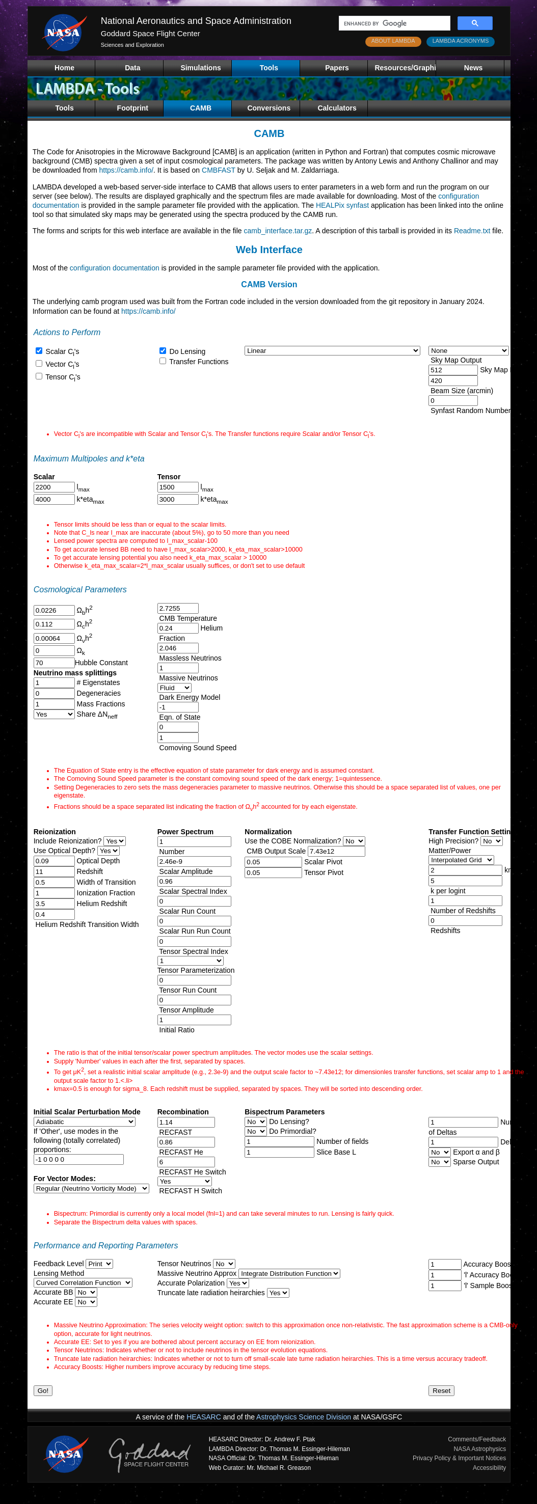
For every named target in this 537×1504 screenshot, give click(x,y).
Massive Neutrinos (187, 678)
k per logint (446, 891)
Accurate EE (53, 1302)
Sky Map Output (454, 360)
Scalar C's (61, 351)
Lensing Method (59, 1273)
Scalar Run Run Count (194, 931)
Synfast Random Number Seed (478, 410)
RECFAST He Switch (192, 1172)
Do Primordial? (291, 1131)
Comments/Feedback (477, 1439)
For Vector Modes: (65, 1178)
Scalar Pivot (323, 862)
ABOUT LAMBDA (393, 41)
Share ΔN (96, 714)
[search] (393, 23)
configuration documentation (114, 268)
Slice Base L (335, 1152)
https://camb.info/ (126, 170)
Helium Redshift (101, 903)
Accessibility (489, 1467)
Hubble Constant (101, 663)
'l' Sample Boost (488, 1285)
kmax (511, 870)
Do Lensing (187, 351)
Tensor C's (62, 377)
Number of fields (341, 1141)
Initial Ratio (176, 1030)
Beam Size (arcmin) (460, 391)
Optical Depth (97, 861)
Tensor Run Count (187, 990)
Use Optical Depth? (64, 850)
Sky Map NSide (503, 370)
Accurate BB (53, 1292)
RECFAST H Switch (189, 1191)
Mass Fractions (100, 704)
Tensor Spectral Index (192, 951)
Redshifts (444, 930)
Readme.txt (472, 231)
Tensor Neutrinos (184, 1264)
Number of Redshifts (462, 911)
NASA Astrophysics (480, 1449)
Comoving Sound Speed (197, 748)
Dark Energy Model (189, 697)
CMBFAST (218, 170)
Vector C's (61, 364)
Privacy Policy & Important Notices (459, 1458)
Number (171, 851)
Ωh (84, 610)
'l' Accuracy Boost (490, 1275)
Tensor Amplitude (185, 1010)
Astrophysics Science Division (303, 1417)
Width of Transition (105, 882)
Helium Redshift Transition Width (86, 924)
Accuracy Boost (487, 1264)
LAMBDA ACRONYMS (461, 41)
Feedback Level (59, 1264)
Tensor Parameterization (196, 970)
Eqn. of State (179, 717)
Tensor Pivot (323, 872)
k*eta (89, 499)
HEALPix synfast (342, 205)
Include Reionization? (68, 841)
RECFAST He (181, 1152)
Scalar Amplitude (185, 871)
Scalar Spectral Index (192, 891)
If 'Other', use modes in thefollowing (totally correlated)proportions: (77, 1140)
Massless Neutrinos (189, 658)
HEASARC (203, 1417)
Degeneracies (98, 693)
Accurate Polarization (191, 1283)
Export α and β (475, 1152)
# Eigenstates (97, 682)
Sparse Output (475, 1162)
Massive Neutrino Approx (197, 1273)
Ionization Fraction (105, 893)
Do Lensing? (288, 1121)
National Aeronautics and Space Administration (196, 21)
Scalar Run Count (186, 911)
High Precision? (453, 841)
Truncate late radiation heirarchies (211, 1293)
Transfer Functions (198, 362)
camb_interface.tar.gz (278, 231)
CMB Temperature (187, 618)
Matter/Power (449, 850)
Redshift (89, 871)
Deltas (509, 1142)
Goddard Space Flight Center (150, 33)
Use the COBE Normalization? (293, 841)
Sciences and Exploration (132, 45)
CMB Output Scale (275, 851)
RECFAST (176, 1132)
